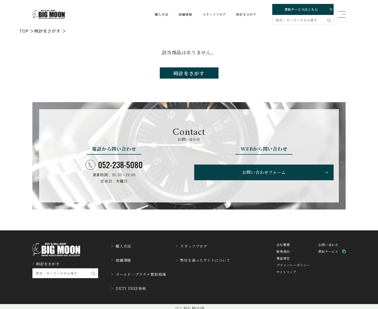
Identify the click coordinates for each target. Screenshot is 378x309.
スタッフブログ (209, 14)
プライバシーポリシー (293, 269)
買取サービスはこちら (302, 8)
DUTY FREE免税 (131, 285)
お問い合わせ (328, 249)
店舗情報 (180, 14)
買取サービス (332, 256)
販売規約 (283, 256)
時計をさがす (241, 14)
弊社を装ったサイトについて (213, 261)
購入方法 (156, 14)
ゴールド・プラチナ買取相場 (142, 273)
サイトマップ (286, 276)
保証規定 (283, 262)
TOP (23, 30)
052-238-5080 (114, 168)
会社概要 (283, 249)
